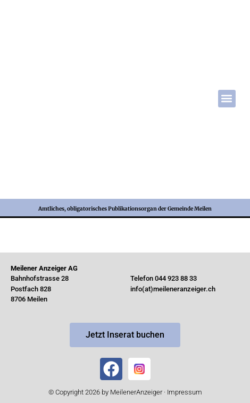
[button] (227, 98)
